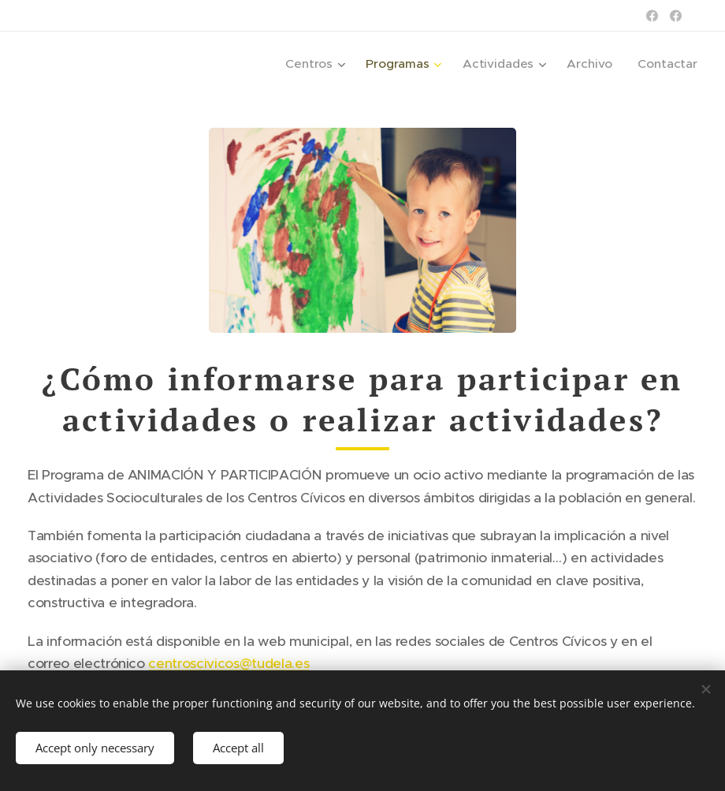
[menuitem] (327, 64)
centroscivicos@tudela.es (228, 663)
